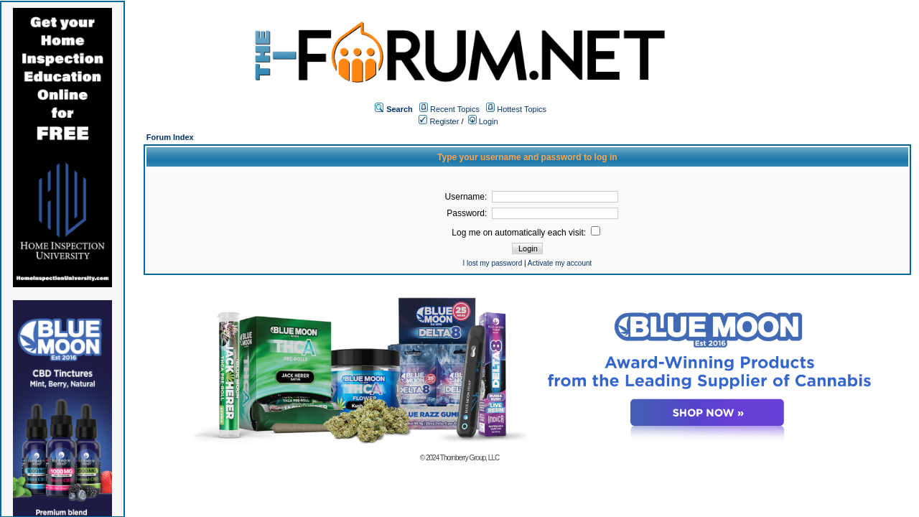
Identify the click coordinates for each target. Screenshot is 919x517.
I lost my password (492, 263)
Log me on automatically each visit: (526, 233)
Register (439, 121)
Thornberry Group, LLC (469, 458)
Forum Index (170, 137)
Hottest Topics (521, 109)
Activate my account (560, 263)
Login (483, 121)
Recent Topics (455, 109)
